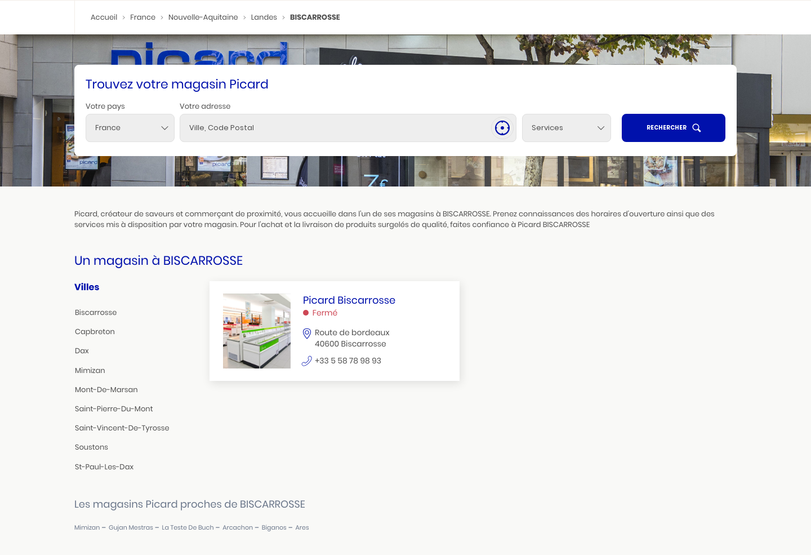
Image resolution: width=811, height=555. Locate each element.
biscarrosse (96, 312)
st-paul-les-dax (104, 466)
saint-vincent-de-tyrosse (122, 428)
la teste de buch (188, 527)
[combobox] (130, 127)
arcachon (237, 527)
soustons (91, 447)
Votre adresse (205, 106)
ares (302, 527)
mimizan (90, 370)
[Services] (566, 128)
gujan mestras (131, 527)
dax (82, 350)
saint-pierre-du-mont (114, 408)
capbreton (95, 331)
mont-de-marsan (106, 389)
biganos (274, 527)
